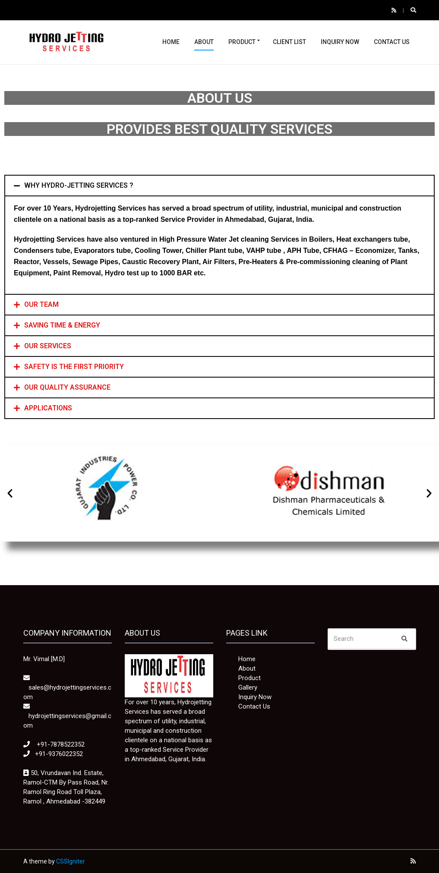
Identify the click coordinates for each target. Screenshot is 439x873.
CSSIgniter (70, 861)
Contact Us (392, 41)
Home (171, 41)
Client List (289, 41)
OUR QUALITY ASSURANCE (67, 387)
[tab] (219, 185)
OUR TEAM (41, 304)
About (204, 41)
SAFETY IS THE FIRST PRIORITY (74, 366)
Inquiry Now (340, 41)
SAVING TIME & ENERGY (62, 325)
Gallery (247, 687)
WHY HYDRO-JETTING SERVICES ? (78, 185)
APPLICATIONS (48, 408)
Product (242, 41)
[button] (10, 493)
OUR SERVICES (47, 346)
